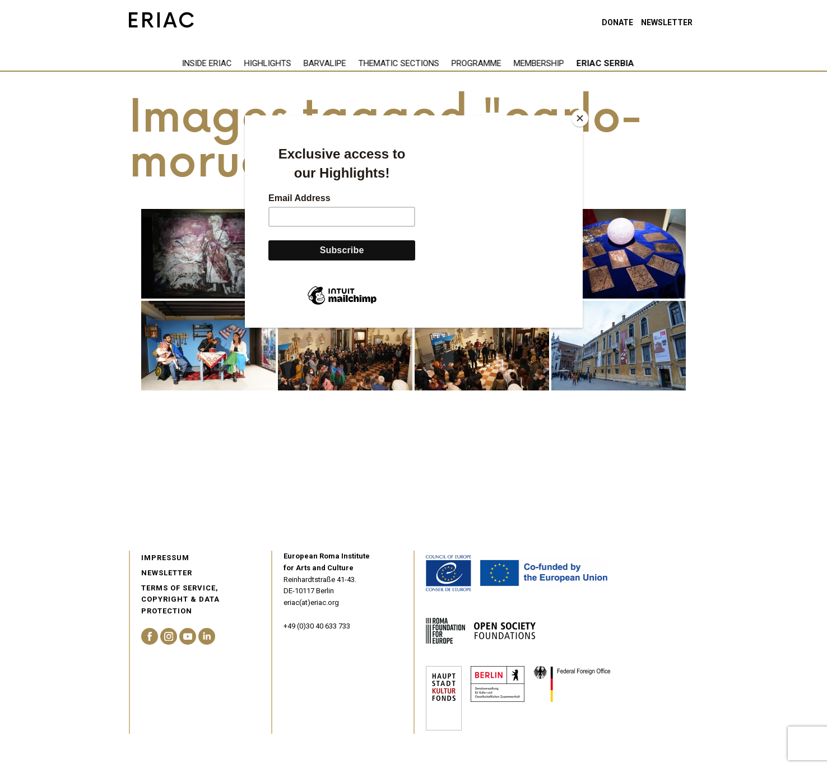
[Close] (580, 118)
